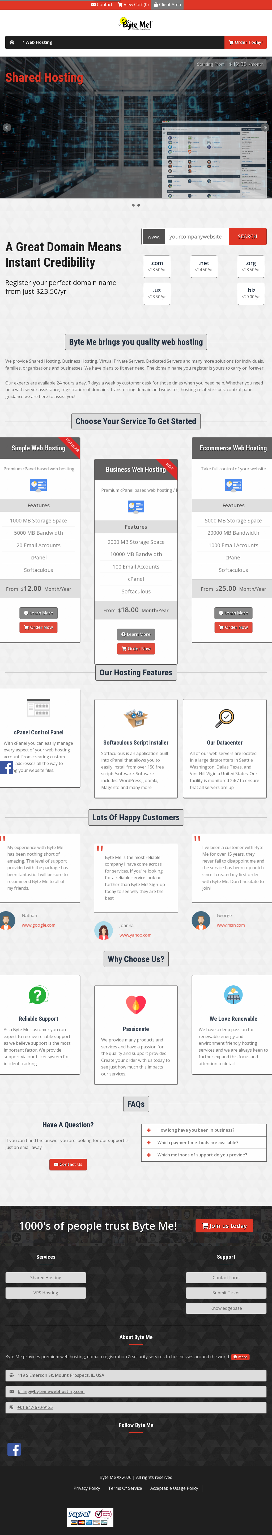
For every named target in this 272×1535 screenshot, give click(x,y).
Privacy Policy (87, 1488)
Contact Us (68, 1164)
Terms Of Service (125, 1488)
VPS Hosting (45, 1293)
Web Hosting (39, 42)
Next (265, 127)
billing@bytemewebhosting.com (47, 1391)
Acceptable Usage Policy (174, 1488)
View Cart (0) (133, 4)
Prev (7, 127)
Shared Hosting (45, 1278)
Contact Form (226, 1278)
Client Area (167, 4)
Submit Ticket (226, 1293)
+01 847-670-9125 (31, 1407)
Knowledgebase (226, 1308)
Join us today (224, 1226)
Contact (101, 4)
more (240, 1356)
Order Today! (245, 42)
